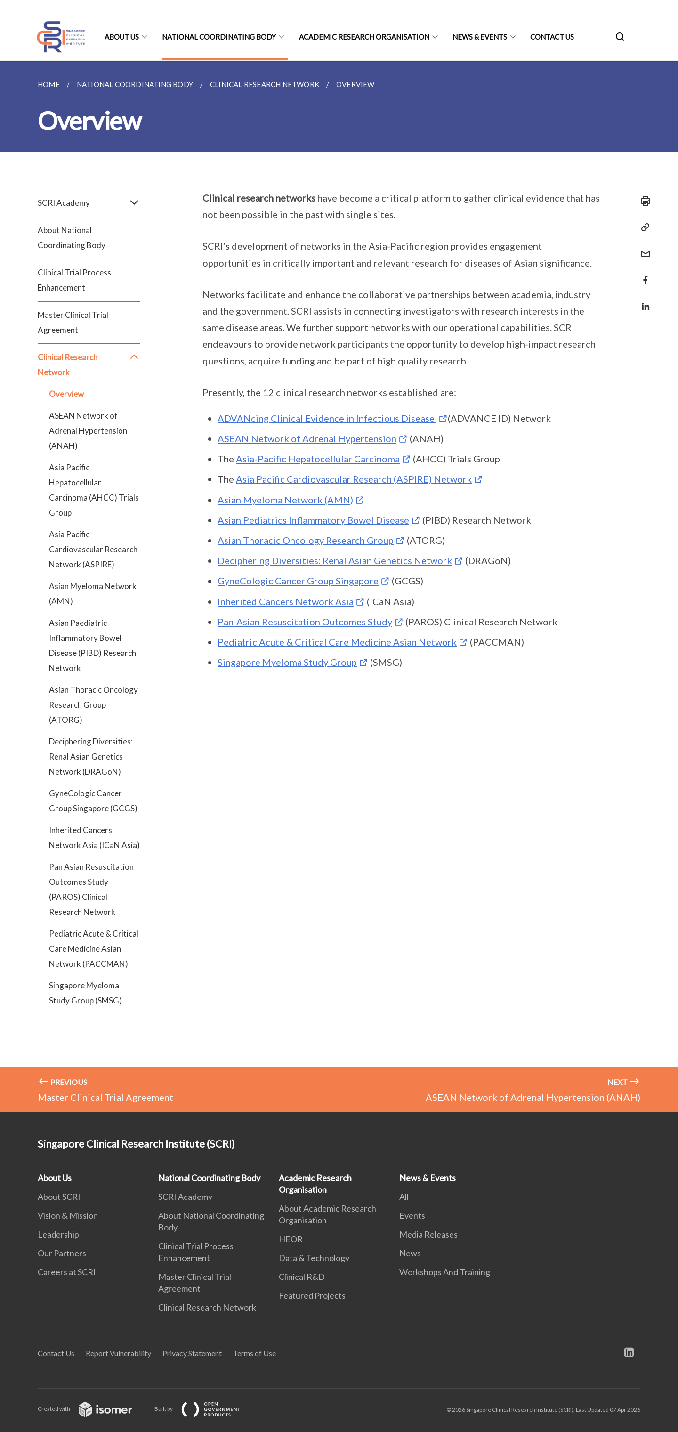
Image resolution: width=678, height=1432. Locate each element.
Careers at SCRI (67, 1272)
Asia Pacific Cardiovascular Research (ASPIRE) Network (354, 479)
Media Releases (428, 1234)
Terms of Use (254, 1353)
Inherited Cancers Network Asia (286, 601)
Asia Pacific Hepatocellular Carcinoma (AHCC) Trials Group (94, 490)
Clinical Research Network (89, 365)
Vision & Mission (68, 1215)
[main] (339, 586)
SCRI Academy (89, 202)
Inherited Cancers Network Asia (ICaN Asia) (94, 837)
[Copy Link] (643, 227)
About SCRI (59, 1196)
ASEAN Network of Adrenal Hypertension (307, 438)
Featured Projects (312, 1295)
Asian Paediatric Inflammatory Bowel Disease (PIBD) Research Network (92, 645)
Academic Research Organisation (364, 36)
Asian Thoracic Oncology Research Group (306, 540)
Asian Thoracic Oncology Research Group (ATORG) (93, 705)
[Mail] (643, 247)
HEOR (291, 1239)
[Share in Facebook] (643, 274)
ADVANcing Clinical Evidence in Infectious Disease (327, 418)
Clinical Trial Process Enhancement (74, 279)
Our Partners (62, 1253)
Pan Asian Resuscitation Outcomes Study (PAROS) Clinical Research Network (91, 889)
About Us (122, 36)
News (410, 1253)
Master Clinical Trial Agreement (73, 322)
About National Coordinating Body (71, 237)
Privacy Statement (192, 1353)
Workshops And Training (444, 1272)
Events (412, 1215)
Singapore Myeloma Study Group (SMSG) (85, 992)
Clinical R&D (302, 1276)
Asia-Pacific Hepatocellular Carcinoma (318, 458)
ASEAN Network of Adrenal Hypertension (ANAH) (88, 431)
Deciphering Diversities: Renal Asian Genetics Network (335, 560)
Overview (66, 394)
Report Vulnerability (118, 1353)
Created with (92, 1408)
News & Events (479, 36)
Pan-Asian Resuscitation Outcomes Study (305, 621)
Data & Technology (314, 1258)
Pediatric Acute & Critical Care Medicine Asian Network (337, 641)
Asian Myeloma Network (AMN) (93, 593)
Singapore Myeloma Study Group (287, 662)
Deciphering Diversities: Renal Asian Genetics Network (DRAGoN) (91, 756)
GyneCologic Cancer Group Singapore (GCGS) (93, 800)
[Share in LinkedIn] (643, 300)
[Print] (643, 201)
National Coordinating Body (219, 36)
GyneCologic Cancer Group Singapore (298, 580)
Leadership (58, 1234)
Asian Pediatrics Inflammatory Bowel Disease (313, 520)
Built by (204, 1408)
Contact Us (552, 36)
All (404, 1196)
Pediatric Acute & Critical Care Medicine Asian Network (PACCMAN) (93, 949)
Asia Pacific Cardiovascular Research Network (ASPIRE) (93, 549)
